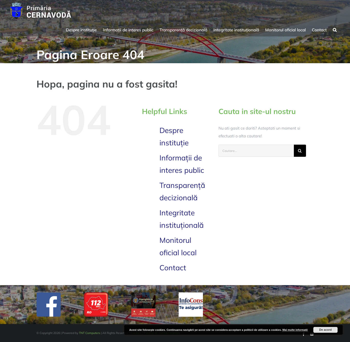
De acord (325, 330)
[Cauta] (300, 151)
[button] (335, 29)
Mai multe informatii (295, 329)
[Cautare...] (256, 151)
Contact (172, 267)
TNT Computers (89, 333)
